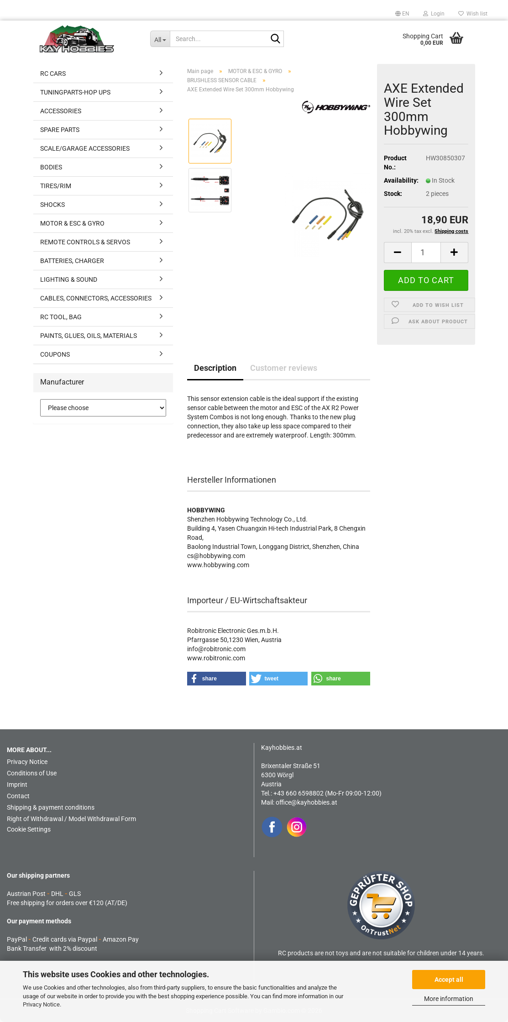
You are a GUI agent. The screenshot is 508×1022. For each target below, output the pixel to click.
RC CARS (53, 73)
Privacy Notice (41, 1004)
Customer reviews (283, 368)
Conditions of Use (32, 773)
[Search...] (160, 39)
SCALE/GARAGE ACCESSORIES (85, 148)
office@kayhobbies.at (306, 802)
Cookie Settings (29, 829)
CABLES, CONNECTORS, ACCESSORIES (96, 298)
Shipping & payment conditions (50, 807)
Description (215, 368)
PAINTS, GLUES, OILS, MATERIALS (88, 335)
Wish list (472, 14)
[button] (402, 14)
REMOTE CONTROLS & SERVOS (85, 242)
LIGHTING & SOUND (68, 279)
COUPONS (55, 354)
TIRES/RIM (55, 186)
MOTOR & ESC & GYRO (72, 223)
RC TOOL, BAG (61, 317)
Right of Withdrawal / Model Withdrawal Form (71, 818)
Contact (18, 796)
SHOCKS (52, 204)
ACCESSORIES (60, 111)
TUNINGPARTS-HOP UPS (75, 92)
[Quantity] (426, 252)
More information (448, 998)
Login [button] (434, 14)
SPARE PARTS (59, 129)
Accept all (449, 979)
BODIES (51, 167)
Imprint (17, 784)
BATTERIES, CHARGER (72, 260)
